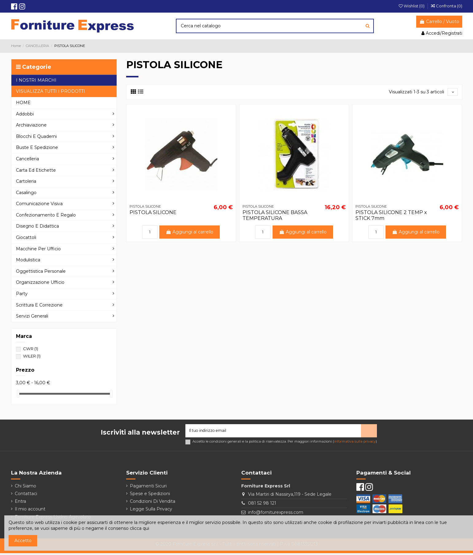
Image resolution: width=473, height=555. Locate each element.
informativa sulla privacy (355, 443)
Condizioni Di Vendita (152, 503)
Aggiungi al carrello (190, 233)
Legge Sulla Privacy (151, 511)
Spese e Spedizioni (150, 495)
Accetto (23, 540)
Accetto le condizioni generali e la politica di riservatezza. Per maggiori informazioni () (284, 443)
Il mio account (30, 511)
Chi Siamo (25, 488)
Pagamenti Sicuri (148, 488)
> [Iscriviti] (369, 431)
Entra (20, 503)
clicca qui (139, 528)
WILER (32, 356)
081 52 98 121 (262, 505)
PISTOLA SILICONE (153, 213)
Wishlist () (412, 5)
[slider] (18, 393)
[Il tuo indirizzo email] (273, 431)
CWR (30, 348)
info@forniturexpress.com (275, 514)
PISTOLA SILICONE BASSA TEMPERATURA (274, 216)
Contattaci (26, 495)
